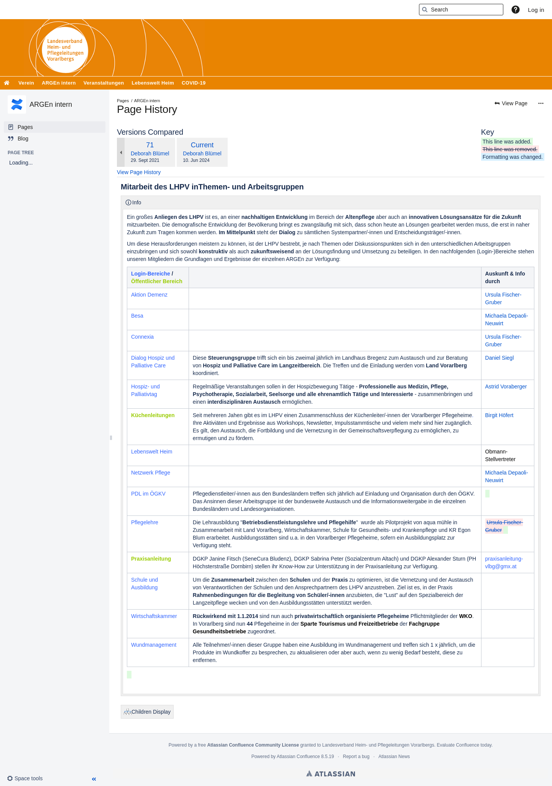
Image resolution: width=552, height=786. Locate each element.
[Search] (425, 10)
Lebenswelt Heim (152, 83)
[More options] (541, 103)
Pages (123, 100)
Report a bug (356, 756)
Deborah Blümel (150, 153)
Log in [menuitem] (536, 10)
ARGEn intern (59, 83)
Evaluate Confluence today (464, 745)
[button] (515, 9)
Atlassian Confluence (298, 756)
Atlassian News (394, 756)
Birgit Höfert (499, 415)
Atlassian (330, 773)
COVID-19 (193, 83)
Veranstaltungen (104, 83)
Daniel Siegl (499, 358)
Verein (26, 83)
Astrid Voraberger (506, 386)
